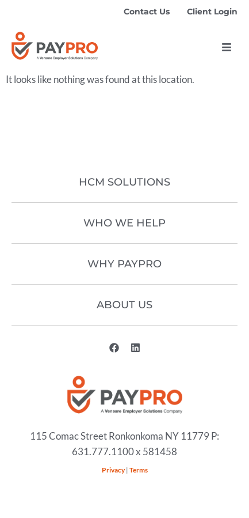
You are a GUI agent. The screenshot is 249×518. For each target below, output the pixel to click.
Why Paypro (124, 264)
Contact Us (147, 11)
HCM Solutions (124, 182)
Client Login (212, 11)
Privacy (113, 470)
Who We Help (124, 223)
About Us (124, 304)
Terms (138, 470)
